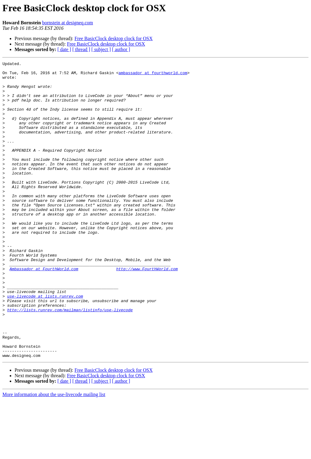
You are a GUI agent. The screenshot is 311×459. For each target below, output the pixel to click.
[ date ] (64, 49)
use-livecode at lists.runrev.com (45, 343)
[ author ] (121, 49)
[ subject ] (101, 49)
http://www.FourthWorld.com (147, 310)
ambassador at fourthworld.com (152, 75)
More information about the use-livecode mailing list (53, 453)
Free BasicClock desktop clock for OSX (113, 38)
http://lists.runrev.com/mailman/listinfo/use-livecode (70, 360)
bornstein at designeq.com (67, 22)
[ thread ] (81, 49)
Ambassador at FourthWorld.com (43, 310)
